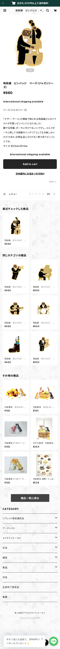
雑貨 (5, 557)
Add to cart (30, 164)
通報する (53, 181)
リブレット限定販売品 (13, 518)
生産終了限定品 (11, 587)
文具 (5, 547)
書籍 (5, 597)
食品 (5, 567)
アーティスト (9, 528)
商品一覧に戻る (30, 498)
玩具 (5, 577)
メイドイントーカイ (12, 538)
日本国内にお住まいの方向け (30, 173)
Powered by (30, 618)
